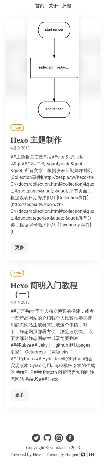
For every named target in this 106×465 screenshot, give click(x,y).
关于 (53, 5)
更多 (19, 247)
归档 (66, 5)
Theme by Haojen (62, 454)
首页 (39, 5)
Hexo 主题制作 (36, 140)
